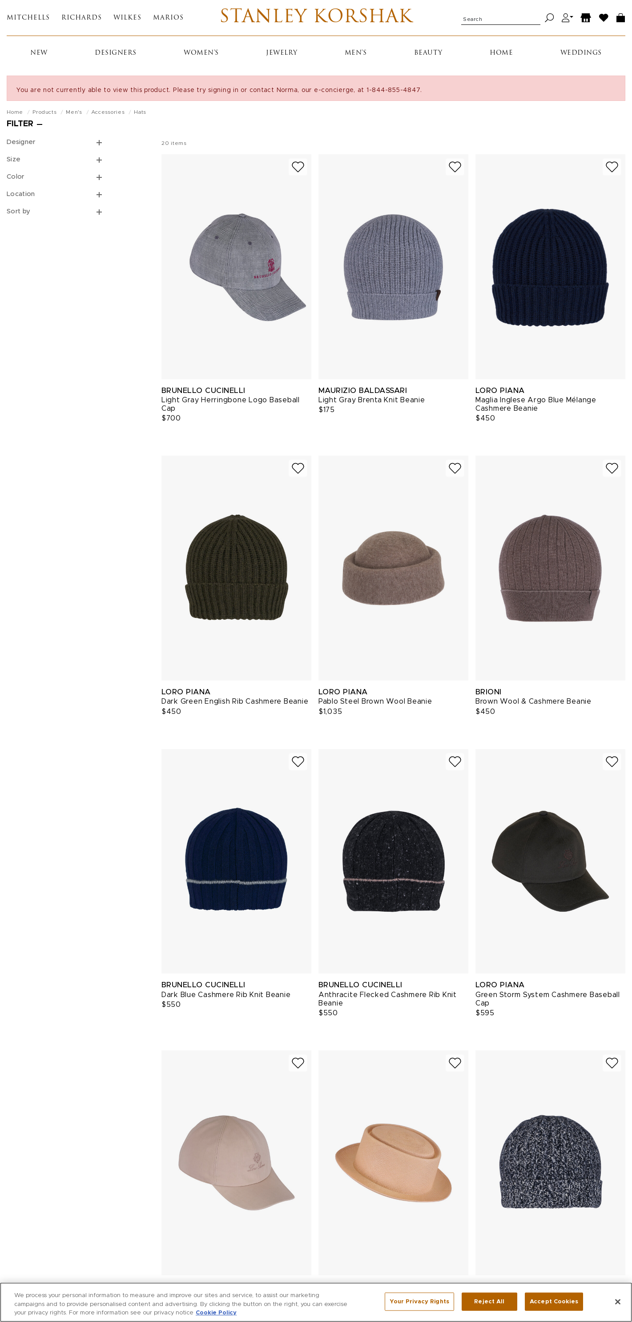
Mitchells (28, 18)
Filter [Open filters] (20, 124)
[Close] (618, 1304)
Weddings (581, 53)
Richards (81, 18)
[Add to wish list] (298, 167)
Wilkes (127, 18)
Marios (168, 18)
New (39, 53)
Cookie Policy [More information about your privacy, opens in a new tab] (216, 1315)
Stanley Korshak (316, 18)
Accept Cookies (554, 1303)
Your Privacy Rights (419, 1303)
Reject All (489, 1303)
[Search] (549, 18)
